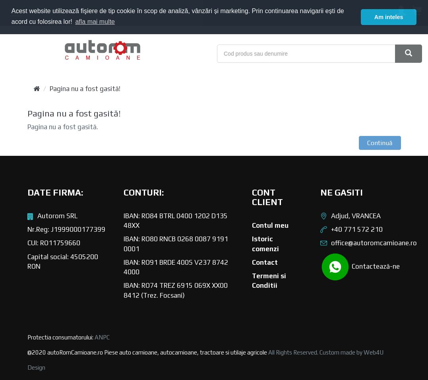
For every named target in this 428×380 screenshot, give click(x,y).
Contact (265, 262)
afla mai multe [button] (95, 21)
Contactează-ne (360, 267)
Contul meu (270, 225)
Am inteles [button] (388, 17)
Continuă (380, 143)
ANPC (102, 337)
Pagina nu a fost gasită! (85, 89)
